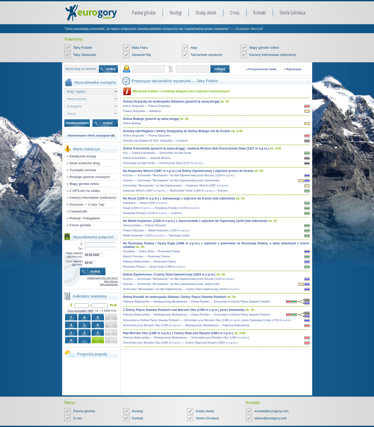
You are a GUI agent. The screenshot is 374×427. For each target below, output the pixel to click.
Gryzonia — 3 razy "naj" (87, 204)
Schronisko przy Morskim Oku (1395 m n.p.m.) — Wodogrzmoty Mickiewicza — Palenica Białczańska (186, 325)
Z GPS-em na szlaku (84, 191)
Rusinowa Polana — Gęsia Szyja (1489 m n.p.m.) (154, 266)
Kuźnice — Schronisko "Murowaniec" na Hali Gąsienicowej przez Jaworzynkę (171, 180)
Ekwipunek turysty (82, 156)
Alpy (194, 47)
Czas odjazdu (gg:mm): (74, 263)
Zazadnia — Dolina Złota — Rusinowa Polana (151, 251)
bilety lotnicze (111, 281)
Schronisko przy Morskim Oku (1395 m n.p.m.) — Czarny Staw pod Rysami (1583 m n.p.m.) (180, 342)
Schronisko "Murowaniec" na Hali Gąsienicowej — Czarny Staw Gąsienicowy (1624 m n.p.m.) (181, 289)
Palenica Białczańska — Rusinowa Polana (149, 261)
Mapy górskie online (264, 47)
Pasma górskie (144, 12)
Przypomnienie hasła (262, 69)
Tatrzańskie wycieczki (206, 55)
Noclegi (176, 12)
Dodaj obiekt (206, 12)
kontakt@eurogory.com (272, 411)
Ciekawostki (78, 211)
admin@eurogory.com (271, 418)
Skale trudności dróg (84, 163)
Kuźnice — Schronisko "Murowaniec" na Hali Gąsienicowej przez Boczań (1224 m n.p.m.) (179, 175)
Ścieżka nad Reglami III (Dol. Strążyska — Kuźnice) (155, 140)
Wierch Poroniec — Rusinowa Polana (146, 256)
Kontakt (259, 12)
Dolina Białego (132, 123)
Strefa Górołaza (292, 12)
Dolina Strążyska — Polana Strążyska (146, 105)
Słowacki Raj (141, 55)
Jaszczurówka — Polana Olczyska (144, 225)
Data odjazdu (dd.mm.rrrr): (74, 255)
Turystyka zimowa (82, 170)
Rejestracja (293, 69)
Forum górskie (80, 225)
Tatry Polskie (82, 47)
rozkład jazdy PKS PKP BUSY (102, 278)
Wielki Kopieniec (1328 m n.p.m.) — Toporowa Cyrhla (156, 235)
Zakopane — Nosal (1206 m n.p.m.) (145, 202)
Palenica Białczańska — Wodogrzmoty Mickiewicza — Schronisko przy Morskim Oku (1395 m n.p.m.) (186, 337)
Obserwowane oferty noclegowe (88, 135)
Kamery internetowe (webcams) (272, 55)
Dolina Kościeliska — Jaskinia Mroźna (147, 157)
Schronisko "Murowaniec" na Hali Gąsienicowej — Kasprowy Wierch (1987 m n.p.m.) (176, 185)
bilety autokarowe (109, 284)
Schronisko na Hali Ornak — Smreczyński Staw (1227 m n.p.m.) (163, 163)
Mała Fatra (140, 47)
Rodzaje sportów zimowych (89, 177)
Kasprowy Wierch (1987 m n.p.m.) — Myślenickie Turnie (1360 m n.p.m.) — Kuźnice (175, 190)
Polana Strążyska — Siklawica (142, 110)
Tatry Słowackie (84, 55)
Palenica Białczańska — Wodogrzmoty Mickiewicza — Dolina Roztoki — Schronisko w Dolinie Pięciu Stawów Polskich (196, 301)
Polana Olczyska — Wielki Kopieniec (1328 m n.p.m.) (156, 230)
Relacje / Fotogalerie (84, 218)
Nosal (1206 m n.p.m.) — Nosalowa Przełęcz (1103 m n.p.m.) (161, 207)
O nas (234, 12)
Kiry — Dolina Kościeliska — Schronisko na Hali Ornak (157, 152)
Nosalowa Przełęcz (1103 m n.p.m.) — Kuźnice (152, 213)
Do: (80, 248)
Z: (81, 243)
